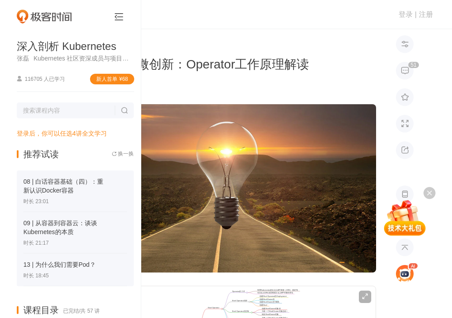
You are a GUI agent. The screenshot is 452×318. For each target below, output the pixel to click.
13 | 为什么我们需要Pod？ (59, 264)
